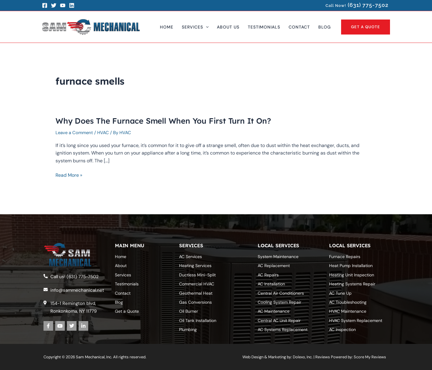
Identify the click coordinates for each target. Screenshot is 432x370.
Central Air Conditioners (281, 293)
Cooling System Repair (279, 302)
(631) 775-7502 (368, 5)
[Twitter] (53, 5)
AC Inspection (342, 329)
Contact (122, 293)
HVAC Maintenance (347, 311)
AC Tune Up (340, 293)
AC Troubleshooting (348, 302)
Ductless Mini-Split (197, 275)
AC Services (190, 256)
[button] (195, 27)
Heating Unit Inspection (351, 275)
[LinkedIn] (71, 5)
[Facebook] (44, 5)
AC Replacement (274, 265)
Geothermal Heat (195, 293)
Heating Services (195, 265)
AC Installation (271, 284)
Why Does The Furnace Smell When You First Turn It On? (163, 121)
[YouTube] (62, 5)
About (121, 265)
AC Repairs (268, 275)
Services (123, 275)
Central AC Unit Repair (279, 320)
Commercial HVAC (196, 284)
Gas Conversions (195, 302)
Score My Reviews (370, 356)
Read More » (69, 175)
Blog (119, 302)
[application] (205, 27)
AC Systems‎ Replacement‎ (283, 329)
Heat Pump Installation (351, 265)
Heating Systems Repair (352, 284)
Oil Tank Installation (197, 320)
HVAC (104, 133)
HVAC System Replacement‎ (355, 320)
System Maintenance (278, 256)
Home (120, 256)
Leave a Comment (75, 133)
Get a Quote (127, 311)
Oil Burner (188, 311)
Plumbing (188, 329)
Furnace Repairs (344, 256)
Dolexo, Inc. (303, 356)
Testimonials (127, 284)
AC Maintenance (274, 311)
